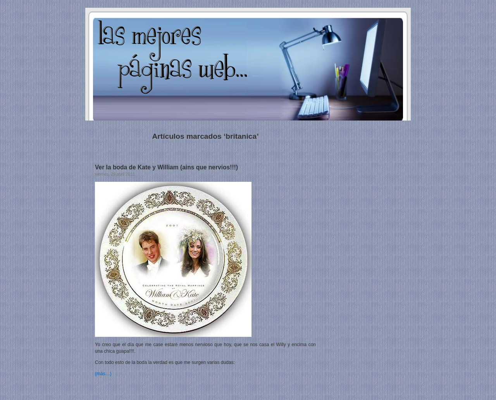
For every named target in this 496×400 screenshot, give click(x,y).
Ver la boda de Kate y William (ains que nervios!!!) (166, 167)
